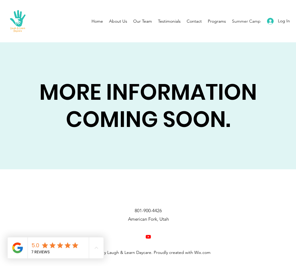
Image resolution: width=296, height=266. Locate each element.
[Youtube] (148, 237)
